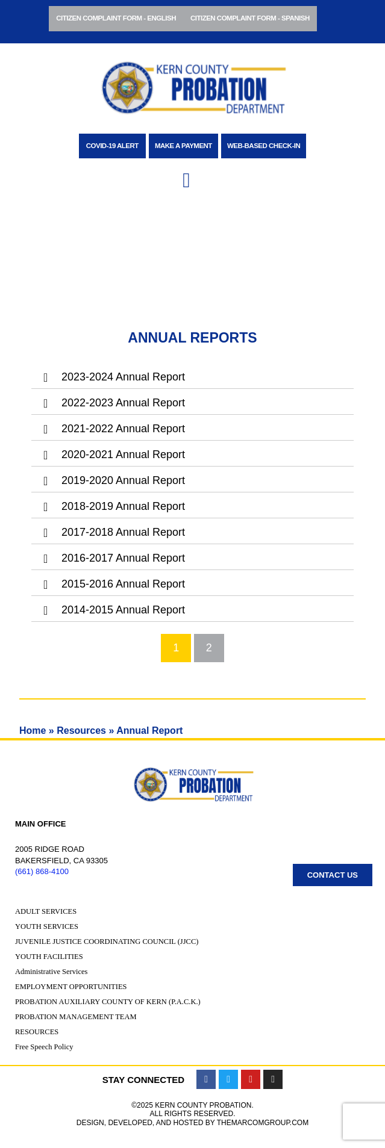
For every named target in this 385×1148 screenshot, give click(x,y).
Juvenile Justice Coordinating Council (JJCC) (106, 941)
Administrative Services (51, 971)
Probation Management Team (76, 1017)
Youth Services (46, 926)
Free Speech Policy (44, 1047)
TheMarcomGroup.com (262, 1123)
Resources (81, 730)
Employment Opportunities (71, 986)
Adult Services (46, 911)
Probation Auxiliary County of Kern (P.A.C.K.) (108, 1002)
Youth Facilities (49, 956)
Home (32, 730)
